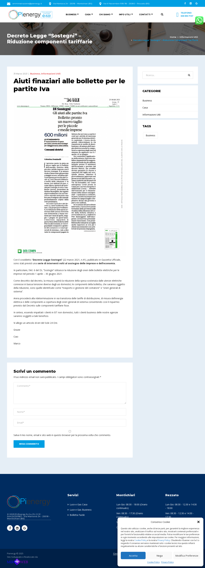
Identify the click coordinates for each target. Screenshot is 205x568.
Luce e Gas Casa (78, 504)
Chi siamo (104, 14)
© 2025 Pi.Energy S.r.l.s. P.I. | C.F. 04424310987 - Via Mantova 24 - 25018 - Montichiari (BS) (28, 516)
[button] (198, 522)
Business (71, 14)
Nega (160, 555)
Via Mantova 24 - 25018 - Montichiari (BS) (72, 3)
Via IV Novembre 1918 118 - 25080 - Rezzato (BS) (126, 3)
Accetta (133, 555)
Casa (88, 14)
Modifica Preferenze (186, 555)
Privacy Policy (164, 540)
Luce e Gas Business (81, 509)
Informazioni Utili (189, 37)
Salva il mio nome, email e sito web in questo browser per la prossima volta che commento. (62, 435)
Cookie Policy (140, 540)
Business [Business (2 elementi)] (150, 135)
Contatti (144, 14)
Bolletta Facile (77, 514)
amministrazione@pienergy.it (27, 3)
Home (173, 37)
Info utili (125, 14)
